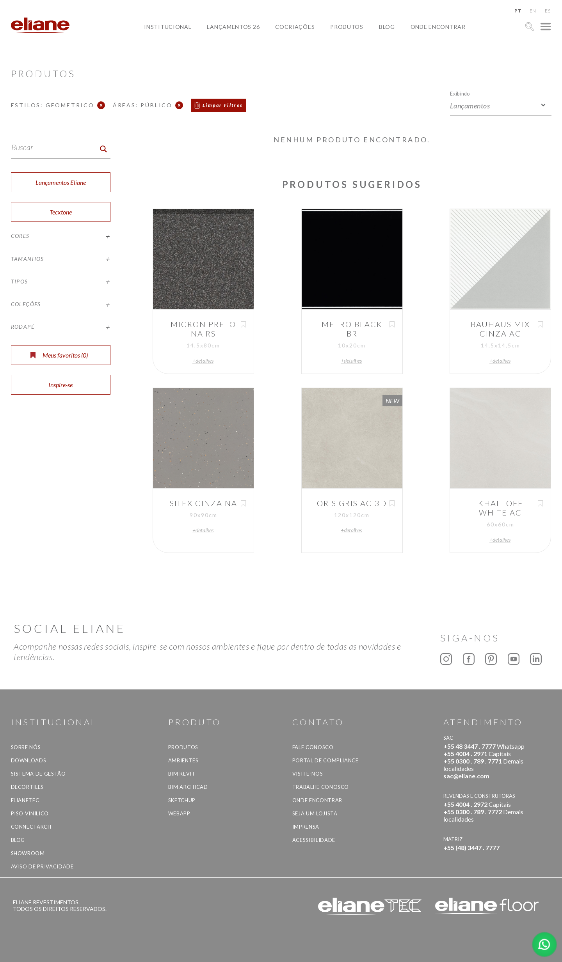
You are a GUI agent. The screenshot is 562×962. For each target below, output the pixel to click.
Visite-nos (307, 774)
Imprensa (305, 827)
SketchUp (182, 800)
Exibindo (460, 93)
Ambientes (183, 760)
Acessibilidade (313, 840)
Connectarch (31, 827)
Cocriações (295, 26)
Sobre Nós (26, 747)
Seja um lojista (315, 813)
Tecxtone (61, 212)
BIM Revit (182, 774)
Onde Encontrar (438, 26)
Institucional (167, 26)
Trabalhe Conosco (320, 787)
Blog (387, 26)
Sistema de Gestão (38, 774)
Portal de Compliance (325, 760)
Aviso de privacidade (42, 866)
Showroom (28, 853)
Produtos (346, 26)
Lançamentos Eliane (61, 182)
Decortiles (27, 787)
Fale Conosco (313, 747)
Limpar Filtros (223, 105)
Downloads (28, 760)
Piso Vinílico (30, 813)
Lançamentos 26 (233, 26)
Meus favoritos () (59, 355)
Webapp (179, 813)
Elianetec (25, 800)
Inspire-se (60, 384)
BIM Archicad (188, 787)
